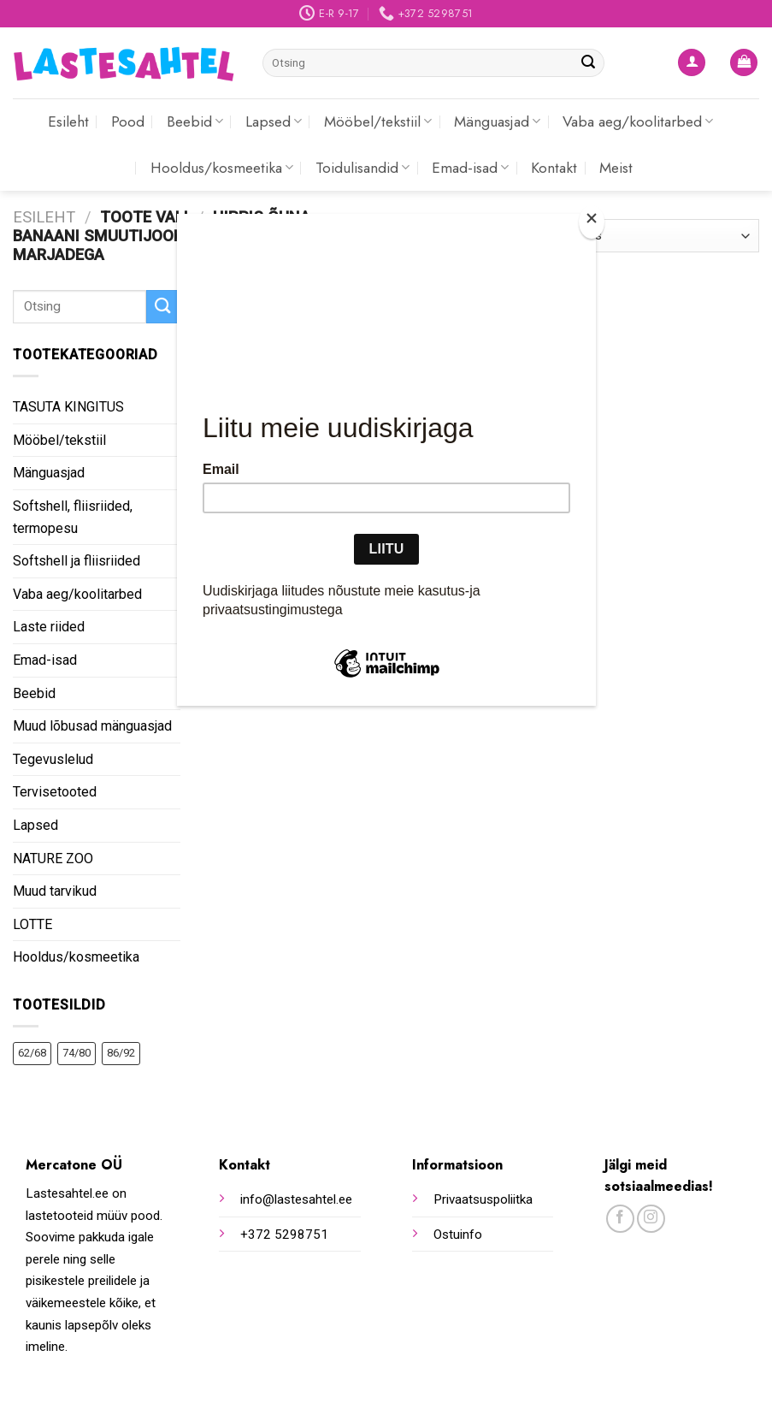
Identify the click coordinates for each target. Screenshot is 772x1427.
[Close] (591, 222)
